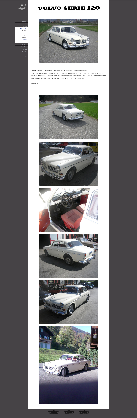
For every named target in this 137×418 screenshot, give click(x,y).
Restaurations (23, 28)
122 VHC (24, 35)
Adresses (25, 49)
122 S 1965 (23, 33)
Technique (24, 26)
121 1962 (24, 30)
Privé (26, 56)
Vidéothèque (24, 46)
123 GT (25, 39)
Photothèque (24, 44)
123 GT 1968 (23, 42)
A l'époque (24, 21)
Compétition (24, 23)
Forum (25, 54)
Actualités (25, 19)
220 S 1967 (23, 37)
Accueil (25, 16)
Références (24, 51)
